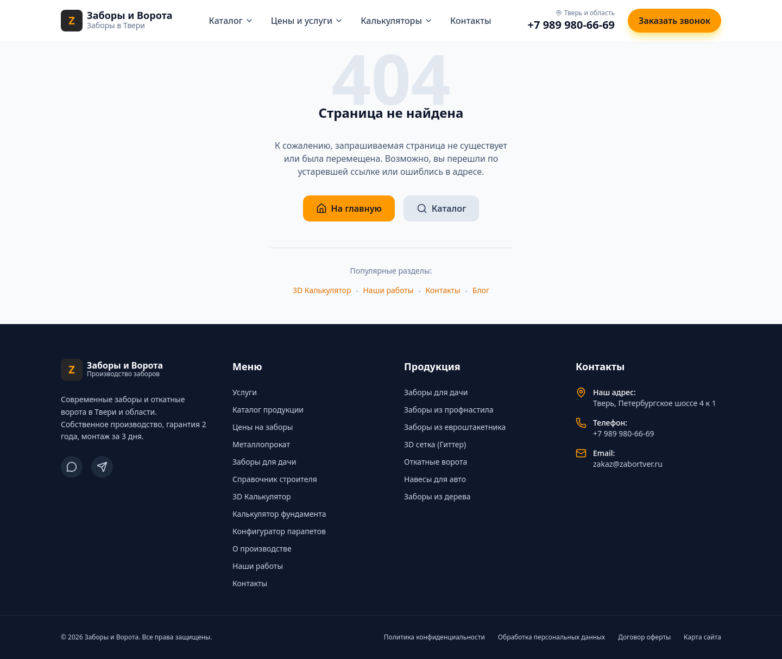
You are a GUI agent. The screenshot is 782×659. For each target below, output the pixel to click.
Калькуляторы (397, 21)
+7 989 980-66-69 (571, 24)
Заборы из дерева (437, 496)
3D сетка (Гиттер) (435, 444)
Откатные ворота (435, 462)
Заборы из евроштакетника (455, 427)
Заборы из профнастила (449, 409)
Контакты (470, 21)
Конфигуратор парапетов (279, 531)
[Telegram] (102, 467)
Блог (480, 290)
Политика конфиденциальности (434, 637)
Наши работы (388, 290)
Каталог (231, 21)
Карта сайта (702, 637)
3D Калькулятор (322, 290)
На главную (349, 208)
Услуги (244, 392)
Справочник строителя (274, 479)
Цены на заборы (262, 427)
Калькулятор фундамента (279, 514)
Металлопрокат (261, 444)
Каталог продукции (268, 409)
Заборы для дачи (264, 462)
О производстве (262, 548)
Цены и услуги (307, 21)
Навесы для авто (435, 479)
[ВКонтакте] (72, 467)
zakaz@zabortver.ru (628, 464)
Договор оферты (644, 637)
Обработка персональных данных (551, 637)
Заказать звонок (674, 21)
